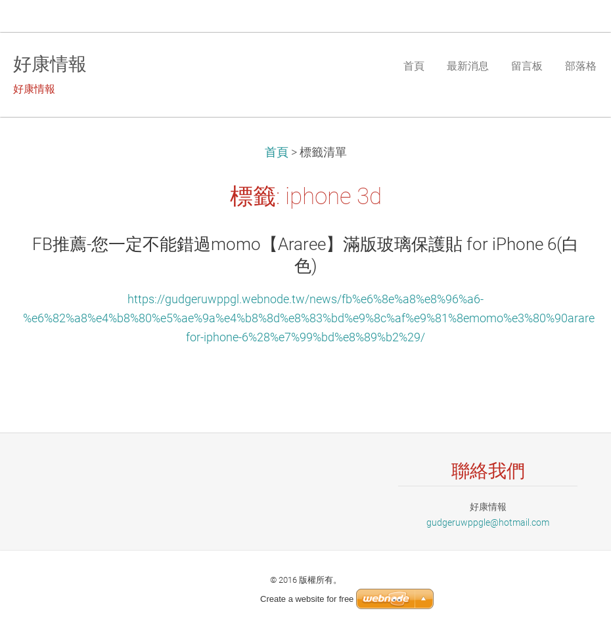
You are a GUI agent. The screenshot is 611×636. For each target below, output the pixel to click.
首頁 (276, 152)
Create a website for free (306, 599)
